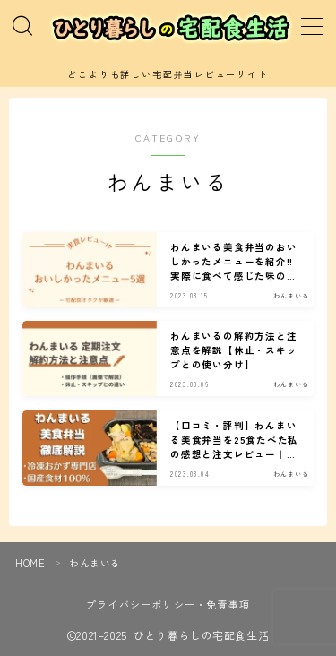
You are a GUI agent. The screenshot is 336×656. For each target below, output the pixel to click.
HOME (30, 563)
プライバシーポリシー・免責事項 (168, 604)
